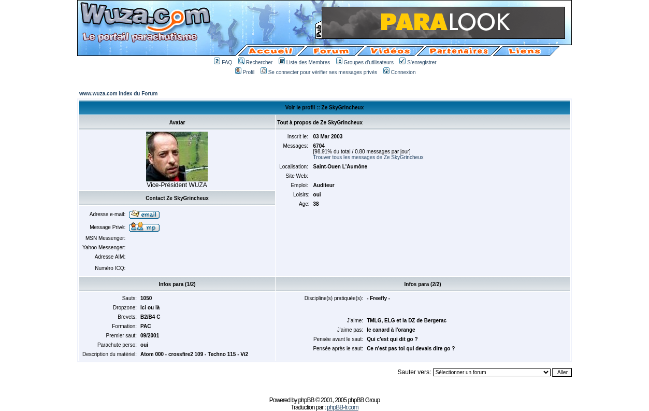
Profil (245, 72)
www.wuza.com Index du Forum (118, 93)
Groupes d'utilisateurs (365, 62)
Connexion (399, 72)
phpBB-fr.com (342, 407)
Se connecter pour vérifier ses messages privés (319, 72)
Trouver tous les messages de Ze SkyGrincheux (368, 157)
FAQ (223, 62)
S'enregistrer (417, 62)
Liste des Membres (304, 62)
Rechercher (255, 62)
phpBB (306, 400)
